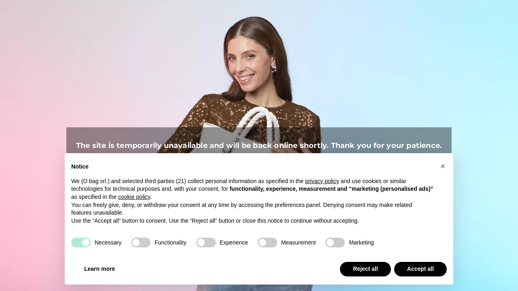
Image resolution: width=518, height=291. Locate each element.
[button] (442, 166)
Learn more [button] (99, 269)
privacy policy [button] (322, 181)
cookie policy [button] (134, 197)
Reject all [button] (365, 269)
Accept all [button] (420, 269)
